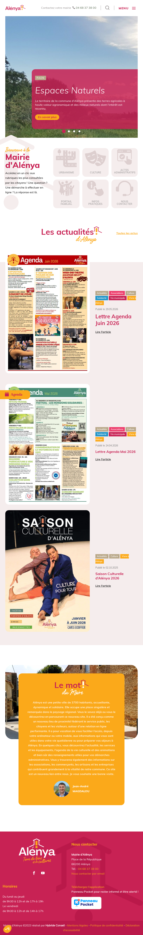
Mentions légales (77, 925)
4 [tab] (79, 131)
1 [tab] (63, 131)
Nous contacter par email (88, 873)
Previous (2, 77)
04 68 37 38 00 (86, 7)
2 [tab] (69, 131)
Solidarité (102, 298)
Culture (130, 293)
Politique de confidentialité (106, 925)
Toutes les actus (127, 233)
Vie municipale (117, 298)
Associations (117, 293)
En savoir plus (47, 117)
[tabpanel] (71, 77)
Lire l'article (103, 332)
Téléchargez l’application (87, 887)
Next (140, 77)
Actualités (102, 293)
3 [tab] (74, 131)
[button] (7, 929)
